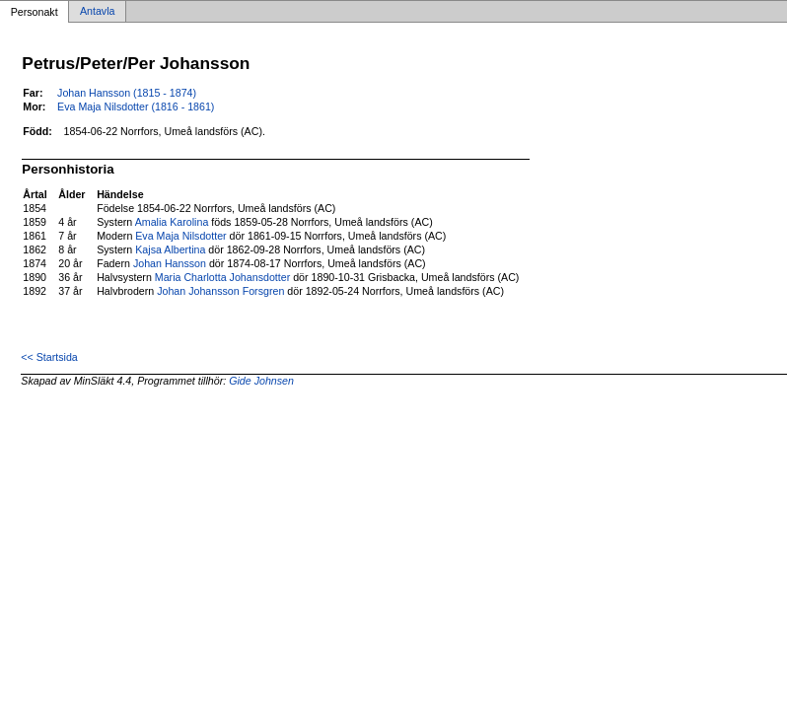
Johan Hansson (169, 263)
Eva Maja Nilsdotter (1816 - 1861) (135, 106)
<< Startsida (49, 357)
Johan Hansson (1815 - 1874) (126, 93)
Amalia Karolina (172, 222)
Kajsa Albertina (170, 249)
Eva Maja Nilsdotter (180, 236)
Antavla (97, 12)
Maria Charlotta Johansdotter (222, 277)
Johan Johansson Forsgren (220, 291)
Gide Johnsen (261, 381)
